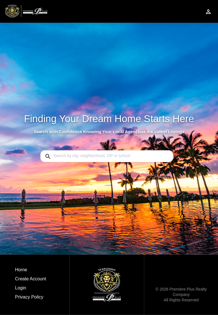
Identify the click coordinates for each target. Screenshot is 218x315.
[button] (30, 289)
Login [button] (20, 287)
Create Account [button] (30, 278)
